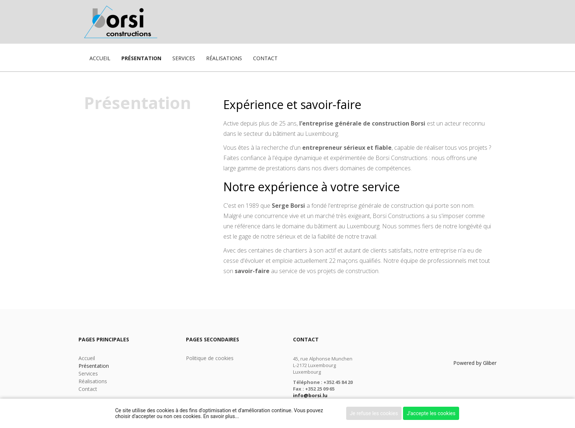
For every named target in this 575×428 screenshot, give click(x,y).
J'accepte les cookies (431, 413)
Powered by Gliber (475, 362)
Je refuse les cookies (374, 413)
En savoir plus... (221, 416)
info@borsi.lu (310, 395)
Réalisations (224, 58)
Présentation (141, 58)
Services (183, 58)
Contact (265, 58)
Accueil (99, 58)
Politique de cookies (210, 358)
